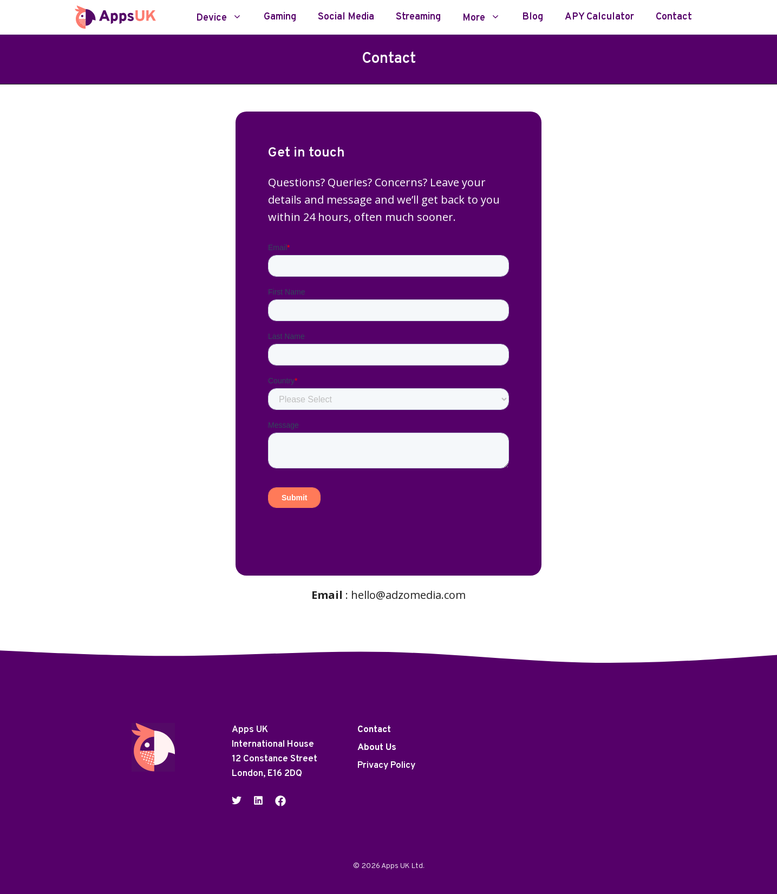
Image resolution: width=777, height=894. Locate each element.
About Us (376, 748)
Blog (532, 17)
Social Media (346, 17)
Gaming (280, 17)
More (486, 17)
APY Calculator (599, 17)
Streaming (418, 17)
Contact (674, 17)
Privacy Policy (386, 766)
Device (224, 17)
